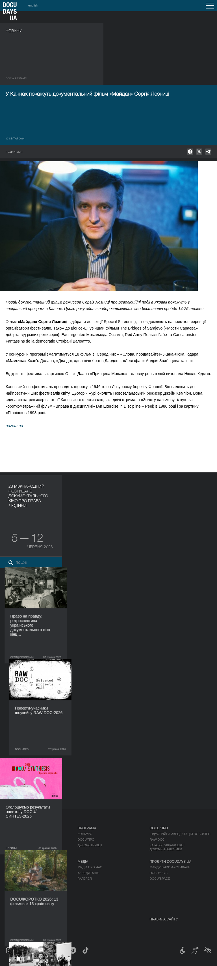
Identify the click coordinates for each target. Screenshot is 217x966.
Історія (12, 901)
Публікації (14, 834)
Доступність (17, 890)
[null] (190, 152)
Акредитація (88, 873)
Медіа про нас (90, 867)
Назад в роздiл (16, 77)
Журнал (13, 828)
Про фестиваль (20, 862)
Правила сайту (164, 919)
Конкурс (85, 834)
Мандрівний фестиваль (170, 867)
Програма (87, 828)
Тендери (13, 895)
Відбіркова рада (19, 873)
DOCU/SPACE (160, 878)
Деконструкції (90, 845)
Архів (10, 907)
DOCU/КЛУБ (159, 873)
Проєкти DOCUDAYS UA (171, 862)
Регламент (15, 867)
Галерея (85, 878)
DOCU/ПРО (86, 839)
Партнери (14, 884)
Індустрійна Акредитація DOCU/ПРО (180, 834)
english (33, 5)
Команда (13, 878)
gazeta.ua (14, 425)
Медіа (83, 862)
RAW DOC (157, 839)
